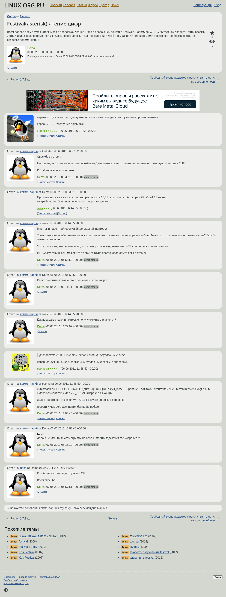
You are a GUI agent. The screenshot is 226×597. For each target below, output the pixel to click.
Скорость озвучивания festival (149, 552)
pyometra (43, 368)
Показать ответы (47, 213)
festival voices (139, 536)
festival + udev (28, 546)
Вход (217, 5)
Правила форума (27, 577)
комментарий (29, 151)
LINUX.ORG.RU (24, 5)
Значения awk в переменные (38, 536)
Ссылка (12, 68)
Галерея (69, 5)
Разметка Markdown (49, 577)
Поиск (115, 5)
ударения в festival (142, 557)
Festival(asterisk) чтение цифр (44, 23)
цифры (134, 541)
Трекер (104, 5)
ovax (40, 208)
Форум (93, 5)
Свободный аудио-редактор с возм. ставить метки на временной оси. (182, 79)
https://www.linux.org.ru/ (16, 583)
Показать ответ (46, 135)
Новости (56, 5)
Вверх (218, 577)
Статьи (82, 5)
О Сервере (10, 577)
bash (23, 467)
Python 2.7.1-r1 (20, 79)
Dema (31, 48)
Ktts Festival (26, 552)
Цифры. (135, 546)
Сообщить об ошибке (15, 580)
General (25, 16)
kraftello (42, 130)
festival (23, 541)
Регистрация (203, 5)
